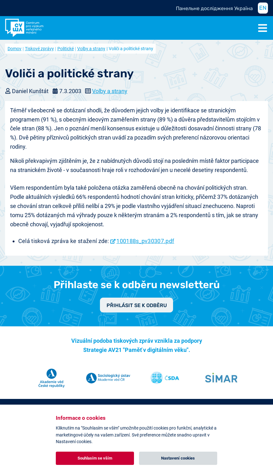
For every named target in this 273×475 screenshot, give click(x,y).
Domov (14, 48)
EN (263, 8)
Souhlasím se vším (95, 458)
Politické (65, 48)
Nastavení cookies (178, 458)
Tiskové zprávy (39, 48)
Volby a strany (91, 48)
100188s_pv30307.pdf (145, 241)
